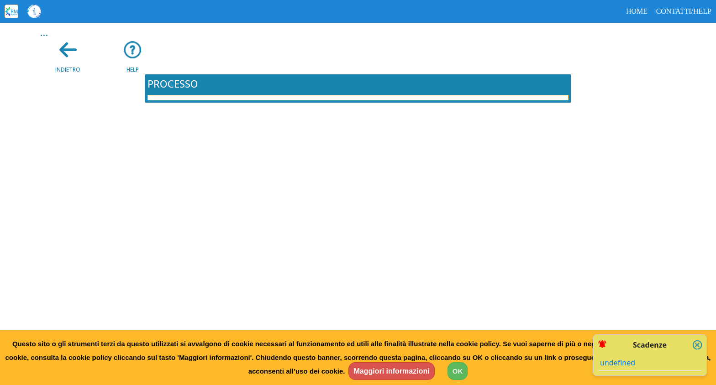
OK (458, 371)
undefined (617, 363)
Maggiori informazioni (391, 371)
